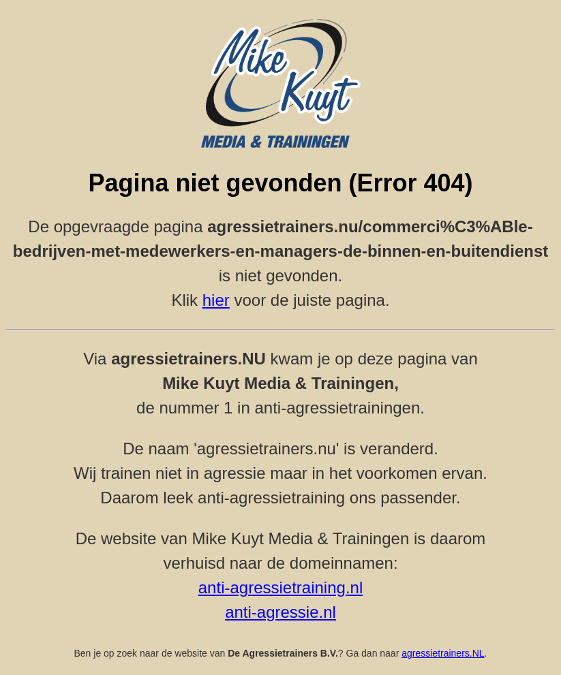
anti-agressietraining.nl (280, 587)
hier (216, 300)
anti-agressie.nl (280, 612)
